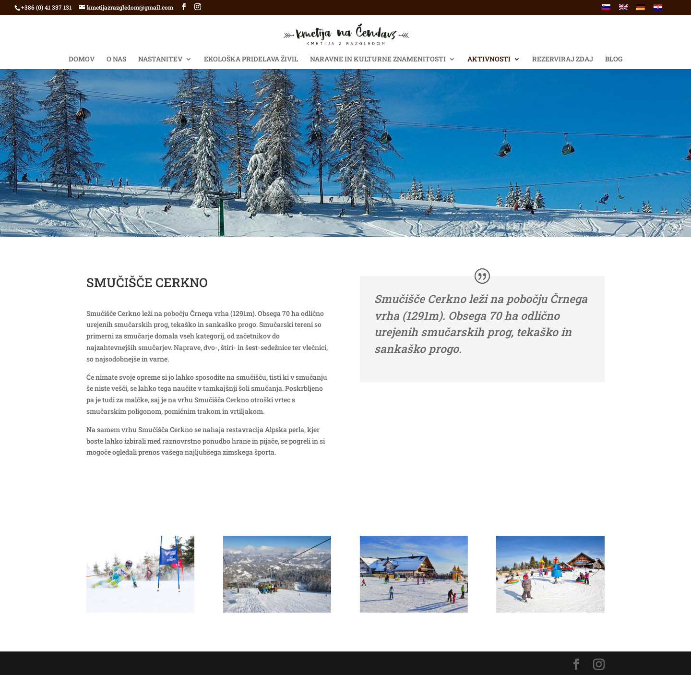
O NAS (116, 59)
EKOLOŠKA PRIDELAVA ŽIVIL (251, 59)
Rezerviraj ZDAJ (562, 59)
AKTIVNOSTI (489, 59)
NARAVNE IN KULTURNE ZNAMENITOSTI (378, 59)
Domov (82, 59)
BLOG (613, 59)
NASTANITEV (160, 59)
